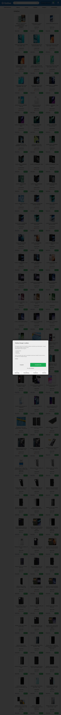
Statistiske (44, 372)
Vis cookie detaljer (30, 368)
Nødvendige (17, 372)
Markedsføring (26, 372)
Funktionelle (35, 372)
